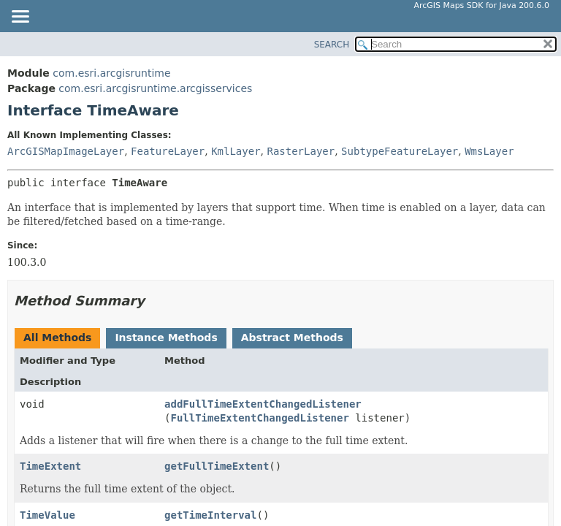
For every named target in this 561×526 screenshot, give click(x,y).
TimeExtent (50, 466)
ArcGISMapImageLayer (65, 151)
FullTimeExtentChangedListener (259, 418)
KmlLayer (235, 151)
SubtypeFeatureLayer (399, 151)
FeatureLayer (168, 151)
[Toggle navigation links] (19, 17)
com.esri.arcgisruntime (111, 73)
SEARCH (332, 44)
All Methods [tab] (57, 337)
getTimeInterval (210, 515)
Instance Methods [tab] (166, 337)
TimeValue (47, 515)
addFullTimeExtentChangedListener (263, 404)
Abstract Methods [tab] (292, 337)
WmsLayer (489, 151)
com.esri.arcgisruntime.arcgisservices (155, 88)
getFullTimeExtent (216, 466)
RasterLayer (301, 151)
